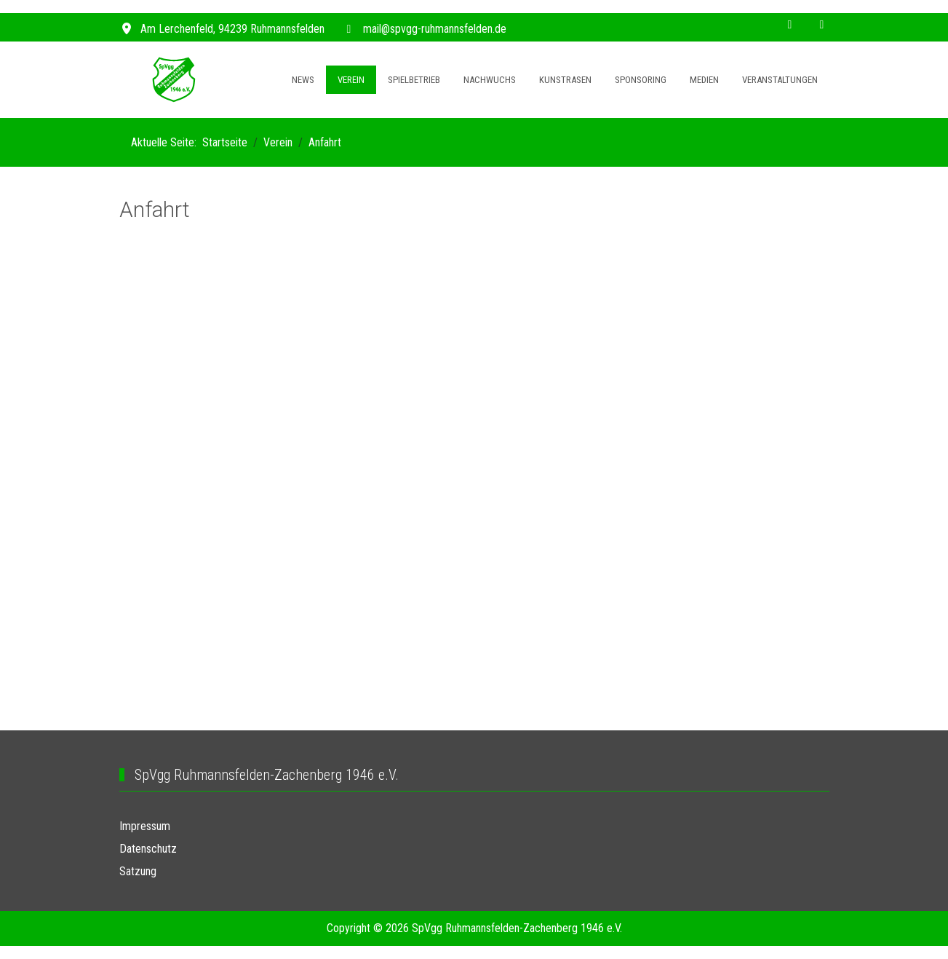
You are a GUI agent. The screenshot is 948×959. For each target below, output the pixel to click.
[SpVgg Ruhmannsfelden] (173, 79)
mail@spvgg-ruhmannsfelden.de (434, 29)
